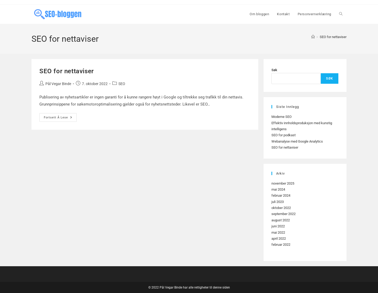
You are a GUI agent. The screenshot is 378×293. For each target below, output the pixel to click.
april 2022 (278, 238)
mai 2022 (278, 232)
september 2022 (283, 214)
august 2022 (280, 220)
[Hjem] (313, 37)
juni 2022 (278, 226)
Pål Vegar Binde (58, 84)
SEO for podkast (283, 135)
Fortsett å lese (60, 119)
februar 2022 (280, 245)
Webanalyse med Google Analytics (297, 141)
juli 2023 (277, 202)
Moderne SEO (281, 117)
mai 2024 (278, 189)
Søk (274, 70)
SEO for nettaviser (333, 37)
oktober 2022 (281, 208)
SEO (121, 84)
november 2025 (282, 183)
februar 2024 (280, 195)
